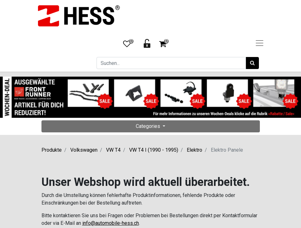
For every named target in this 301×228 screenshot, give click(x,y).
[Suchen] (252, 63)
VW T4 (113, 150)
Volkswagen (83, 150)
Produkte (51, 150)
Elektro (194, 150)
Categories (148, 126)
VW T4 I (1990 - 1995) (153, 150)
